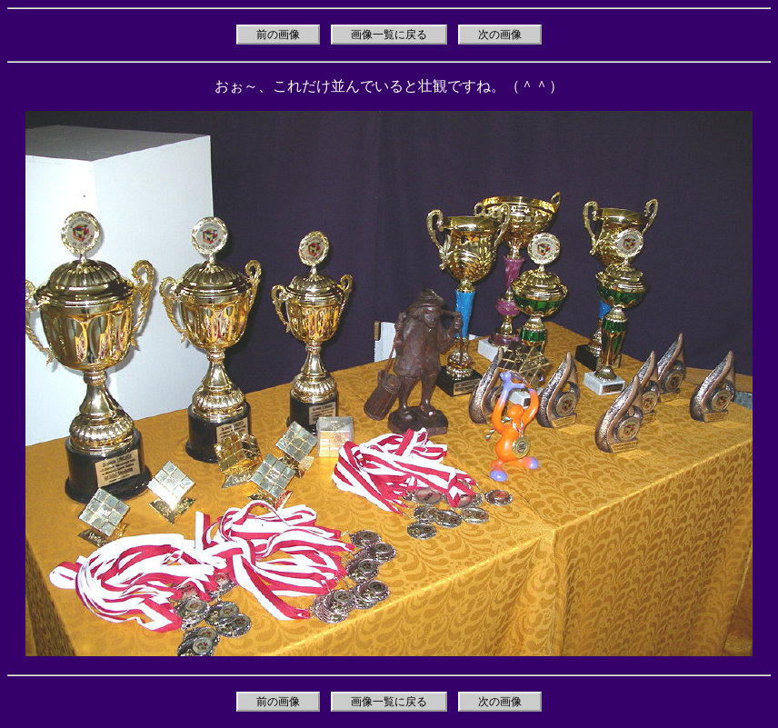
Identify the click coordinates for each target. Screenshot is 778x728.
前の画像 (278, 34)
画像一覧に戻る (389, 34)
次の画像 (500, 34)
